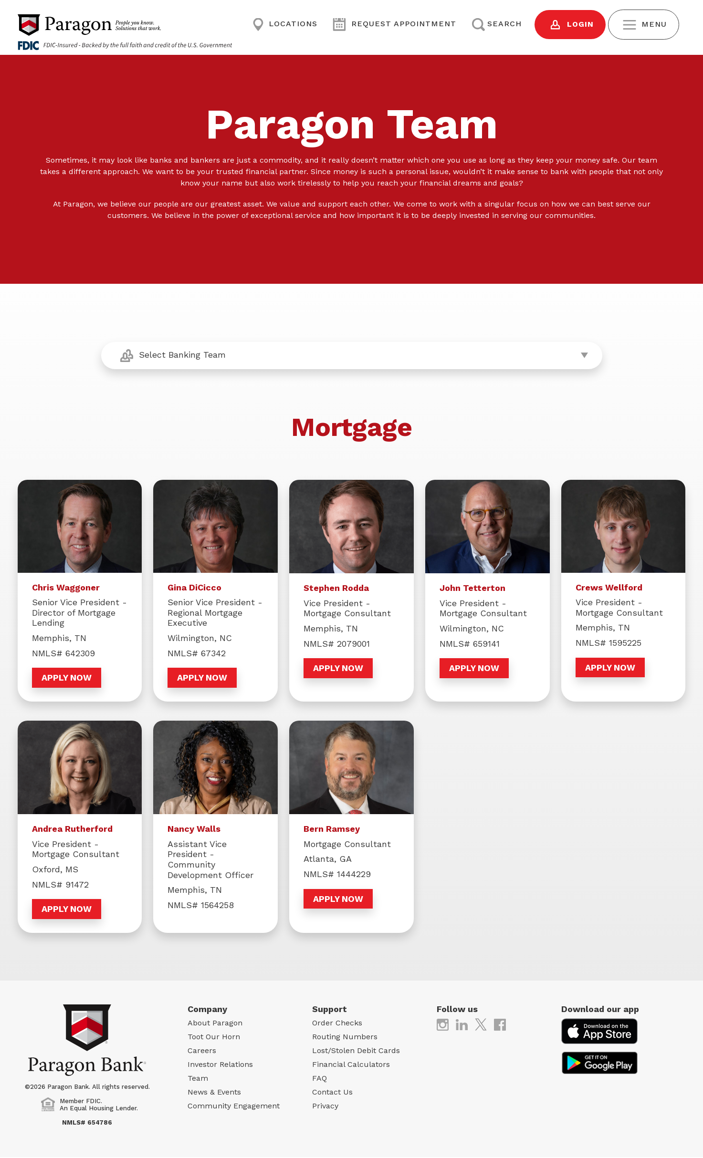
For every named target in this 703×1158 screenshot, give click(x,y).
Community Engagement (234, 1106)
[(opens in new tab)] (443, 1024)
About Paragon (215, 1023)
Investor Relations (220, 1065)
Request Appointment (394, 24)
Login (571, 25)
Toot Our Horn (214, 1037)
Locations (285, 24)
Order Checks (337, 1023)
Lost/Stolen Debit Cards (356, 1051)
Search (496, 24)
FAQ (319, 1079)
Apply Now (67, 677)
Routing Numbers (345, 1037)
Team (198, 1079)
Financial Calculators (351, 1065)
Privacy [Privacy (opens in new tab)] (325, 1106)
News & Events (214, 1092)
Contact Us (332, 1092)
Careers (202, 1051)
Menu (645, 25)
